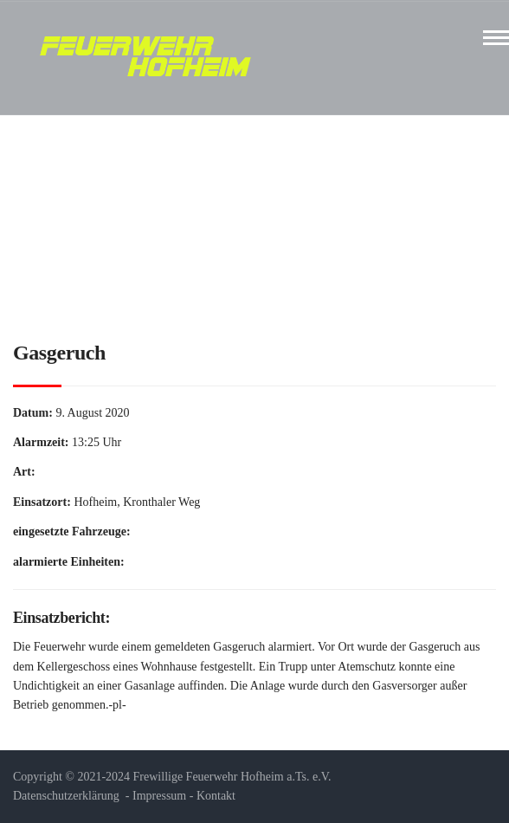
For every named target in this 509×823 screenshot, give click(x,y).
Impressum (159, 795)
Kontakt (216, 795)
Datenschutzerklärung (66, 795)
